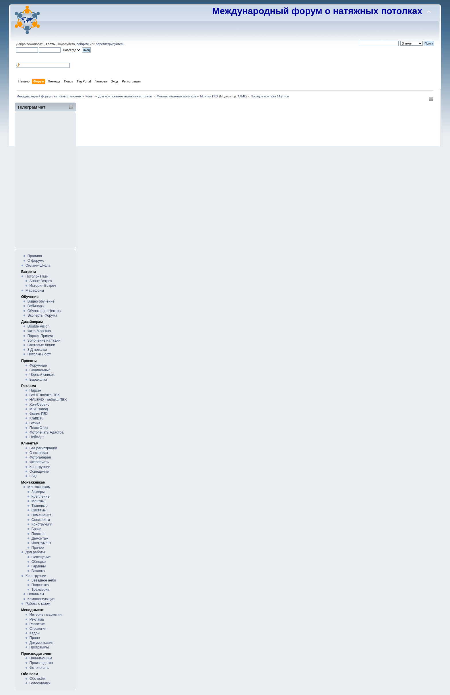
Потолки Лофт (39, 354)
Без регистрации (43, 448)
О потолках (39, 453)
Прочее (37, 548)
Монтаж (37, 501)
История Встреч (43, 286)
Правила (35, 256)
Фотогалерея (40, 457)
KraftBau (37, 418)
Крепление (40, 496)
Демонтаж (39, 538)
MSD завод (39, 409)
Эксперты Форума (42, 315)
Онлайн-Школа (38, 265)
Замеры (37, 492)
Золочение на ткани (44, 340)
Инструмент (41, 543)
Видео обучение (41, 301)
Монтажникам (39, 487)
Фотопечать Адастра (47, 432)
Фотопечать (39, 462)
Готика (35, 423)
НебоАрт (37, 437)
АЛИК (242, 96)
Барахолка (38, 380)
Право (35, 638)
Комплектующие (41, 599)
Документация (41, 643)
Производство (41, 663)
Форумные (38, 365)
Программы (39, 647)
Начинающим (41, 658)
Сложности (40, 520)
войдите (83, 44)
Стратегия (38, 629)
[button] (18, 57)
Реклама (37, 619)
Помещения (41, 515)
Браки (36, 529)
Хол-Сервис (39, 405)
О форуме (36, 261)
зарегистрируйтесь (110, 44)
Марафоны (35, 290)
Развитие (37, 624)
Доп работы (35, 552)
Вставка (37, 571)
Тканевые (39, 506)
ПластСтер (39, 428)
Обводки (38, 562)
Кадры (35, 633)
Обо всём (37, 679)
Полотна (38, 534)
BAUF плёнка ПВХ (45, 395)
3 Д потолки (37, 350)
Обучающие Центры (44, 311)
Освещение (39, 471)
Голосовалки (40, 683)
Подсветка (40, 585)
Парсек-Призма (40, 336)
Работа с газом (38, 604)
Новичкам (36, 594)
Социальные (40, 370)
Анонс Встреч (41, 281)
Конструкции (40, 467)
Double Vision (39, 326)
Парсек (35, 390)
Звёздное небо (43, 580)
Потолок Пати (37, 276)
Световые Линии (41, 345)
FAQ (33, 476)
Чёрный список (42, 375)
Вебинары (36, 306)
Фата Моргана (39, 331)
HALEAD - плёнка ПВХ (48, 400)
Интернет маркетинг (46, 615)
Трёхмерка (40, 590)
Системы (38, 510)
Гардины (38, 566)
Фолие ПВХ (39, 414)
